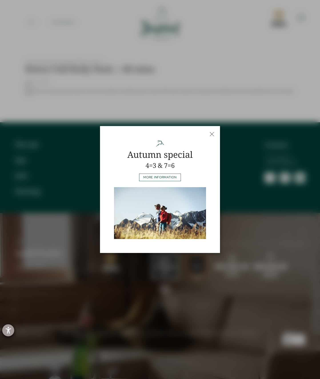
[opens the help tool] (8, 330)
